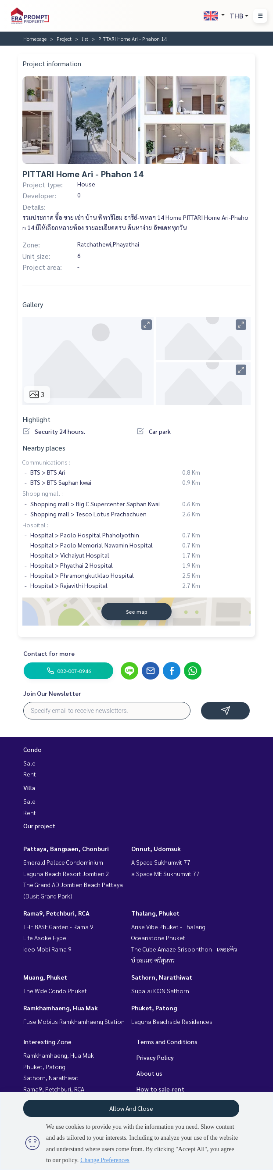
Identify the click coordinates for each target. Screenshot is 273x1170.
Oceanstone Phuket (158, 937)
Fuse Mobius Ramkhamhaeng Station (74, 1021)
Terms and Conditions (167, 1041)
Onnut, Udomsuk (156, 848)
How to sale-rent (160, 1089)
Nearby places (43, 447)
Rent (29, 774)
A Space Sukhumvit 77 (160, 862)
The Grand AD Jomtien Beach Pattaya (73, 884)
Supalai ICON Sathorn (160, 991)
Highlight (36, 419)
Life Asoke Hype (44, 937)
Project (64, 38)
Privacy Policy (155, 1057)
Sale (29, 763)
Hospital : (35, 525)
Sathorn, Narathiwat (161, 977)
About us (149, 1073)
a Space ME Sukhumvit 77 (165, 873)
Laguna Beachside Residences (171, 1021)
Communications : (46, 462)
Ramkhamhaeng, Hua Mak (60, 1008)
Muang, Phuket (45, 977)
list (85, 38)
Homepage (35, 38)
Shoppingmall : (42, 493)
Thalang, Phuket (155, 913)
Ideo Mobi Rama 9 (47, 949)
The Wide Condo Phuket (55, 991)
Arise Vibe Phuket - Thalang (168, 926)
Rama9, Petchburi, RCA (56, 913)
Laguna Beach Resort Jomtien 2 (66, 873)
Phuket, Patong (154, 1008)
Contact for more (49, 653)
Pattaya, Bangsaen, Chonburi (66, 848)
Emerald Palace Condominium (63, 862)
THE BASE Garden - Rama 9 (58, 926)
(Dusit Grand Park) (47, 896)
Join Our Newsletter (52, 693)
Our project (39, 826)
